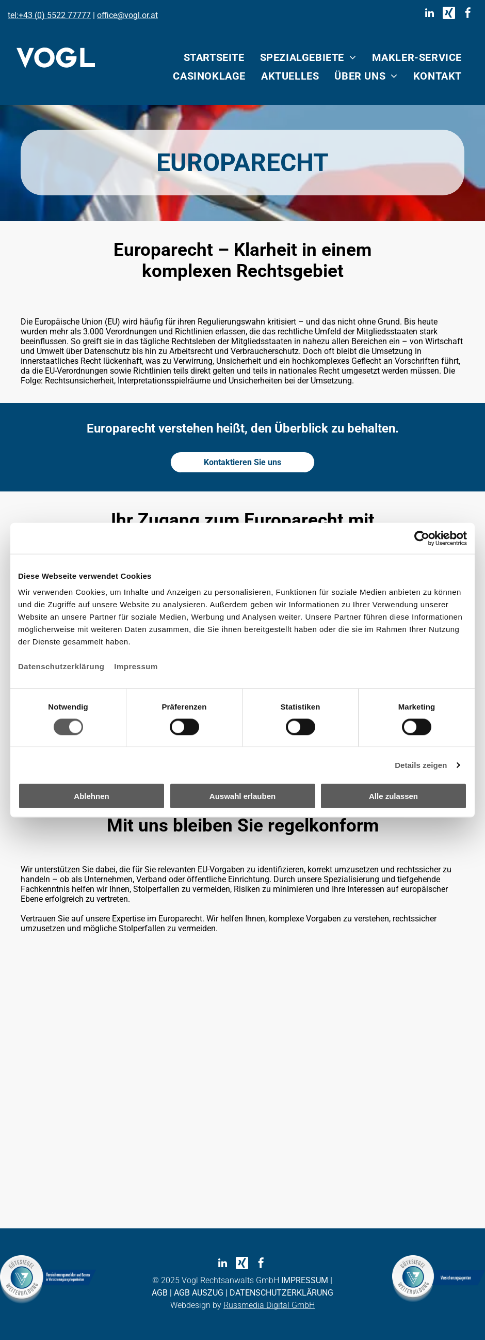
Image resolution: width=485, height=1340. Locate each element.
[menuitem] (214, 57)
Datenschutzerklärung (61, 666)
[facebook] (468, 14)
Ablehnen (91, 796)
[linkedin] (430, 14)
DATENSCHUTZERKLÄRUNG (281, 1293)
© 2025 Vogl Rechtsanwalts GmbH (215, 1280)
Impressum (136, 666)
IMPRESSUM (304, 1280)
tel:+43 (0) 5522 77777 (49, 15)
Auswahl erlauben (242, 796)
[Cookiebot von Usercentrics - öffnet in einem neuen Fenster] (422, 538)
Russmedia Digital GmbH (269, 1305)
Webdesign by (195, 1305)
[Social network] (449, 14)
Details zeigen (421, 764)
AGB (160, 1293)
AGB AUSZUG (198, 1293)
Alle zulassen (393, 796)
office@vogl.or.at (127, 15)
